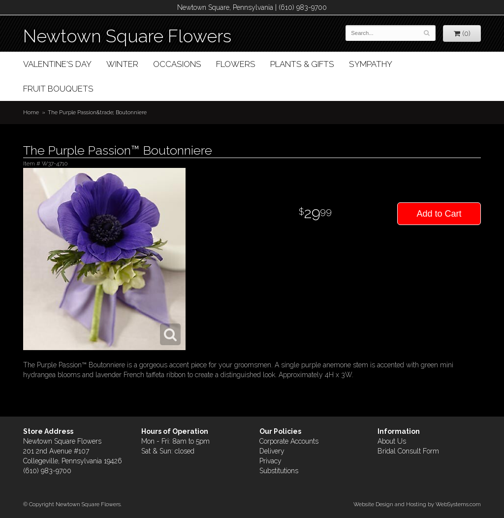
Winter (122, 64)
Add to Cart (438, 214)
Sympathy (370, 64)
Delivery (271, 451)
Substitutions (278, 471)
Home (31, 112)
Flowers (235, 64)
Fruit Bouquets (58, 89)
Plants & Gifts (302, 64)
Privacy (270, 461)
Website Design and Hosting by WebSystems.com (417, 504)
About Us (392, 441)
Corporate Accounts (288, 441)
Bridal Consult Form (408, 451)
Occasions (177, 64)
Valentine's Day (57, 64)
